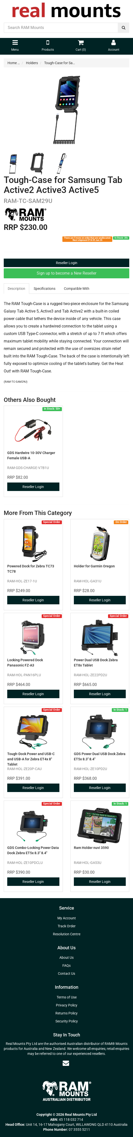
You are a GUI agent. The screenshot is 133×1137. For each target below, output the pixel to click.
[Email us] (66, 1063)
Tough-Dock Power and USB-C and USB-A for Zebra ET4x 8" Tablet (31, 759)
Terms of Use (67, 997)
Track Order (67, 926)
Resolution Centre (66, 934)
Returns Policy (66, 1013)
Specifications (44, 289)
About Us (66, 958)
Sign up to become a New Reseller (66, 273)
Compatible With (76, 289)
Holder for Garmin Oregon (94, 566)
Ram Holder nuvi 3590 (91, 848)
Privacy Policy (66, 1005)
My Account (66, 918)
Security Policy (66, 1021)
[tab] (17, 288)
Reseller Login (66, 263)
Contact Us (66, 973)
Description (16, 289)
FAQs (66, 966)
